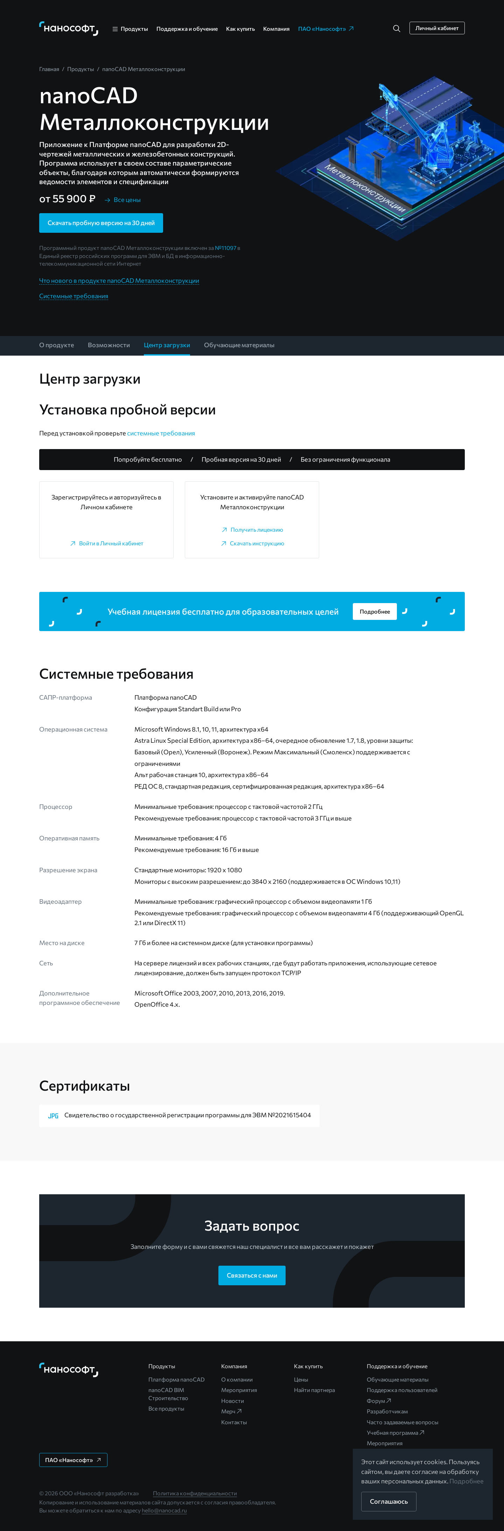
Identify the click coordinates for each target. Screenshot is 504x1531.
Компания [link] (276, 28)
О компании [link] (237, 1379)
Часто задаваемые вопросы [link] (403, 1422)
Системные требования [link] (73, 296)
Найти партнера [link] (314, 1389)
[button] (397, 29)
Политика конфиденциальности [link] (195, 1493)
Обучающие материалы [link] (398, 1379)
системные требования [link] (161, 433)
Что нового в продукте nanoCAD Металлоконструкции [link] (119, 280)
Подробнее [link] (466, 1481)
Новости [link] (232, 1400)
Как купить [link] (240, 28)
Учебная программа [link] (396, 1432)
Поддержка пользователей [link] (402, 1389)
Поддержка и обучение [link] (187, 28)
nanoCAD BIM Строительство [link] (168, 1393)
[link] (69, 28)
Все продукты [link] (166, 1408)
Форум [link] (379, 1400)
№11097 (225, 247)
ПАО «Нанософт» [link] (326, 28)
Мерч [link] (232, 1411)
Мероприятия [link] (239, 1389)
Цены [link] (301, 1379)
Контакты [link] (234, 1422)
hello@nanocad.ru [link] (164, 1510)
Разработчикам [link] (387, 1411)
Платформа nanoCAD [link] (176, 1379)
